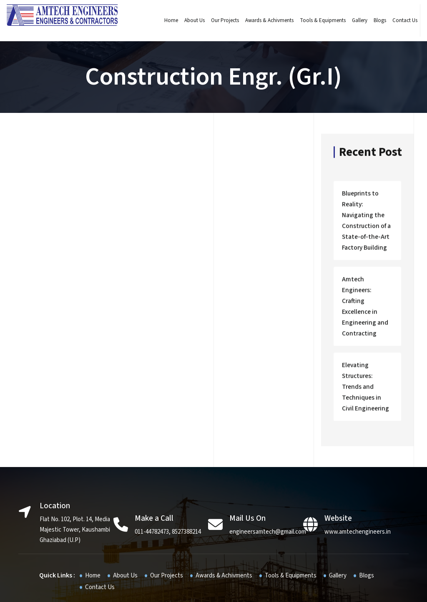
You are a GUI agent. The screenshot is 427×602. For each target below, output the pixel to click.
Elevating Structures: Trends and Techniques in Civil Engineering (365, 352)
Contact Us (400, 20)
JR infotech (274, 589)
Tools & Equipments (318, 20)
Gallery (355, 20)
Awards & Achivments (265, 20)
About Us (190, 20)
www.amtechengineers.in (357, 488)
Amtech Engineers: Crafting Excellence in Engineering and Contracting (366, 288)
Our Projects (220, 20)
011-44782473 (152, 488)
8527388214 (186, 488)
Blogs (375, 20)
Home (166, 20)
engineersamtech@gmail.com (267, 488)
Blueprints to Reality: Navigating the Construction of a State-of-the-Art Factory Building (366, 219)
